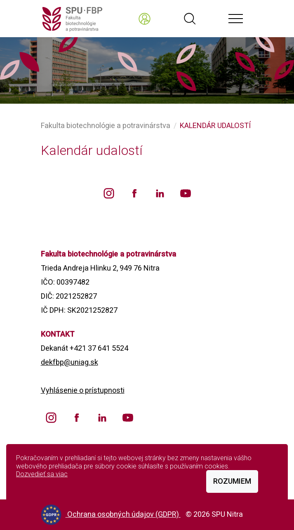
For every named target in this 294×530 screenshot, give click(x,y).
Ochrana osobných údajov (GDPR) (124, 514)
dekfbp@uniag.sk (69, 362)
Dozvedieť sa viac (42, 474)
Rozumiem (232, 481)
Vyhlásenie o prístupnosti (83, 390)
